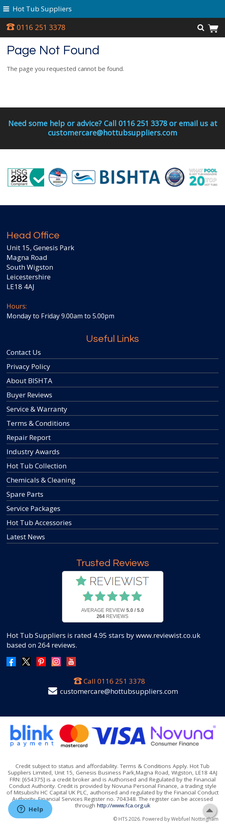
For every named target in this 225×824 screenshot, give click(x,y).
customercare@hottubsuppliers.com (119, 691)
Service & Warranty (36, 409)
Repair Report (28, 437)
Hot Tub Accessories (39, 522)
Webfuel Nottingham (195, 818)
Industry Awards (33, 451)
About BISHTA (29, 380)
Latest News (25, 536)
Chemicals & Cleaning (40, 480)
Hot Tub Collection (36, 465)
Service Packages (33, 508)
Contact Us (23, 352)
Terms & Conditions (38, 423)
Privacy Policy (28, 366)
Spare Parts (24, 494)
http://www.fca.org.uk (123, 805)
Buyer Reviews (29, 394)
